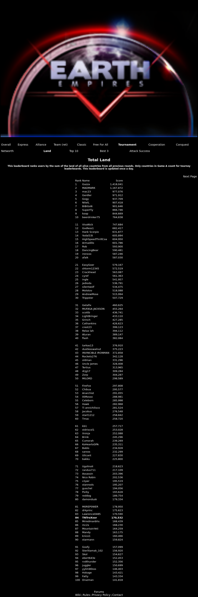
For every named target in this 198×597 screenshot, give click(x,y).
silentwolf (88, 286)
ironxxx (86, 253)
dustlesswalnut (91, 349)
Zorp (85, 374)
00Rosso (87, 396)
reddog (86, 495)
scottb (86, 312)
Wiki (78, 594)
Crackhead (89, 272)
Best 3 (104, 151)
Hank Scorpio (90, 231)
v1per (86, 481)
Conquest (182, 144)
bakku (86, 459)
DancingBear (90, 250)
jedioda (86, 283)
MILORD (87, 378)
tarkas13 (87, 345)
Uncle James (90, 363)
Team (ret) (61, 144)
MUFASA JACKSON (93, 308)
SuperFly (87, 209)
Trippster (87, 297)
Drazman (88, 579)
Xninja (86, 433)
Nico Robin (89, 477)
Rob (84, 246)
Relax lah (88, 330)
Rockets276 (89, 356)
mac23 (86, 191)
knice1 (86, 536)
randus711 (89, 470)
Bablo (85, 448)
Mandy (86, 532)
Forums (99, 591)
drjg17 (86, 371)
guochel (87, 488)
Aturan (86, 334)
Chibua (86, 389)
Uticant (86, 455)
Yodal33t (87, 235)
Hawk (85, 404)
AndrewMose (90, 294)
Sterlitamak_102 (92, 550)
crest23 (87, 327)
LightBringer (90, 316)
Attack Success (140, 151)
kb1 (84, 426)
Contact (117, 594)
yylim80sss (89, 568)
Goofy (86, 547)
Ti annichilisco (91, 407)
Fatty (85, 576)
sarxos (86, 451)
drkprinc (87, 510)
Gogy (85, 198)
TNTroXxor (89, 517)
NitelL (85, 202)
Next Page (190, 176)
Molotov (87, 290)
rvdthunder (89, 561)
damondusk (89, 499)
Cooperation (156, 144)
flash (85, 338)
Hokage (87, 572)
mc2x (85, 525)
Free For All (100, 144)
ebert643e (88, 558)
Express (23, 144)
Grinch (86, 319)
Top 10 (73, 151)
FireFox (86, 385)
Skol (84, 554)
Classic (81, 144)
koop (85, 213)
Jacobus (87, 411)
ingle (85, 279)
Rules (86, 594)
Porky (85, 492)
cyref (85, 275)
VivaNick (87, 224)
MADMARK (88, 187)
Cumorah (88, 440)
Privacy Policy (101, 594)
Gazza (86, 184)
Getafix (86, 305)
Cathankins (89, 323)
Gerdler (86, 195)
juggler (86, 565)
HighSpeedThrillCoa (94, 239)
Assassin (87, 473)
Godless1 (88, 228)
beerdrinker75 (91, 217)
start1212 (88, 415)
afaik (85, 257)
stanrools (88, 484)
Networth (7, 151)
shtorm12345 (90, 268)
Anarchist (88, 393)
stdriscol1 (88, 429)
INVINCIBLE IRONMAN (95, 352)
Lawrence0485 (91, 514)
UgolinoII (87, 466)
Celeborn (87, 400)
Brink (85, 437)
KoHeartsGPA (90, 444)
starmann (88, 539)
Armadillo (88, 242)
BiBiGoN (87, 206)
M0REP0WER (90, 506)
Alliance (41, 144)
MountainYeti (90, 528)
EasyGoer (88, 264)
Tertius (86, 367)
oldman (87, 360)
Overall (6, 144)
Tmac (85, 418)
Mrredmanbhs (91, 521)
